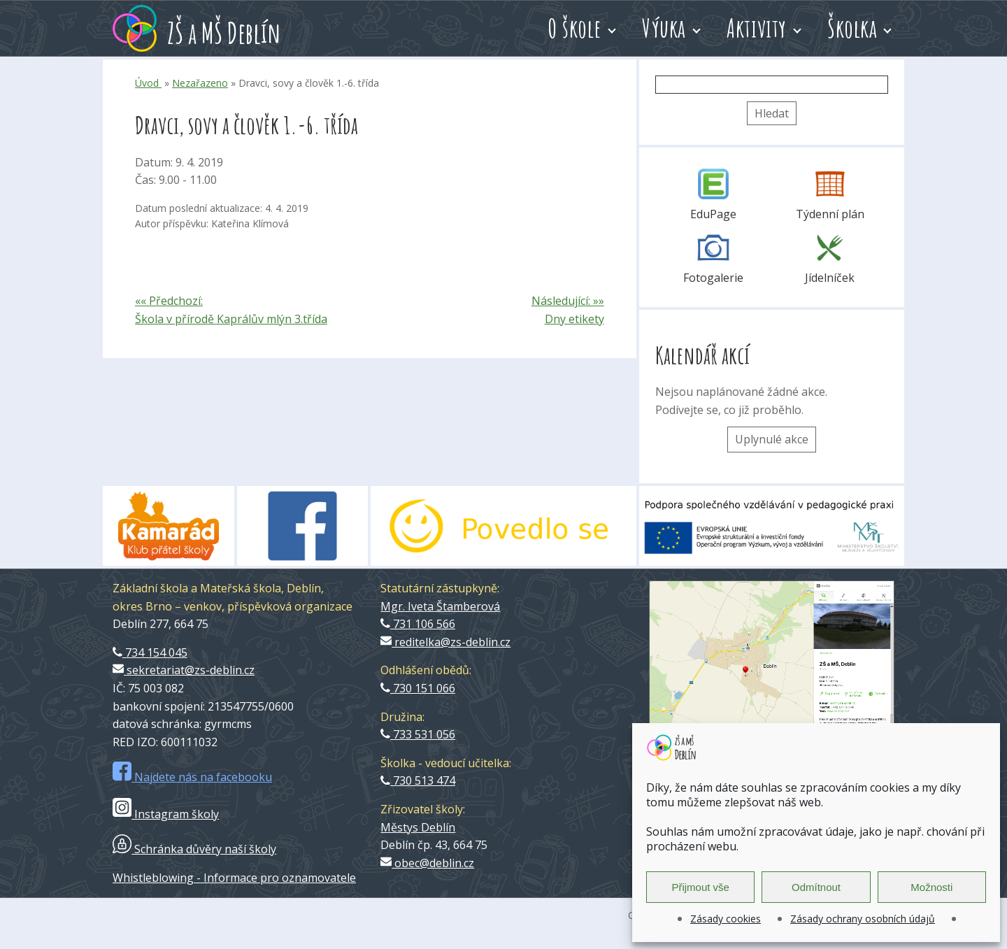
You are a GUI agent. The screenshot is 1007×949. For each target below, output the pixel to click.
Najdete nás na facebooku (192, 777)
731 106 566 (417, 624)
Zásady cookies (725, 918)
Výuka (664, 28)
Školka (852, 28)
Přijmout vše (700, 887)
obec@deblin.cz (427, 863)
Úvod (148, 83)
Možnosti (931, 887)
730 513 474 (417, 780)
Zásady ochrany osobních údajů (862, 918)
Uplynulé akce (771, 439)
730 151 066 (417, 688)
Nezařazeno (200, 83)
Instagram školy (166, 814)
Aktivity (757, 28)
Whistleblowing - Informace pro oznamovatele (234, 877)
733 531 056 (417, 734)
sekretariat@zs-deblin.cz (184, 670)
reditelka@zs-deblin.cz (445, 642)
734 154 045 (150, 652)
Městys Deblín (417, 827)
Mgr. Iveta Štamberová (440, 606)
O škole (574, 28)
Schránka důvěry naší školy (194, 849)
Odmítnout (816, 887)
